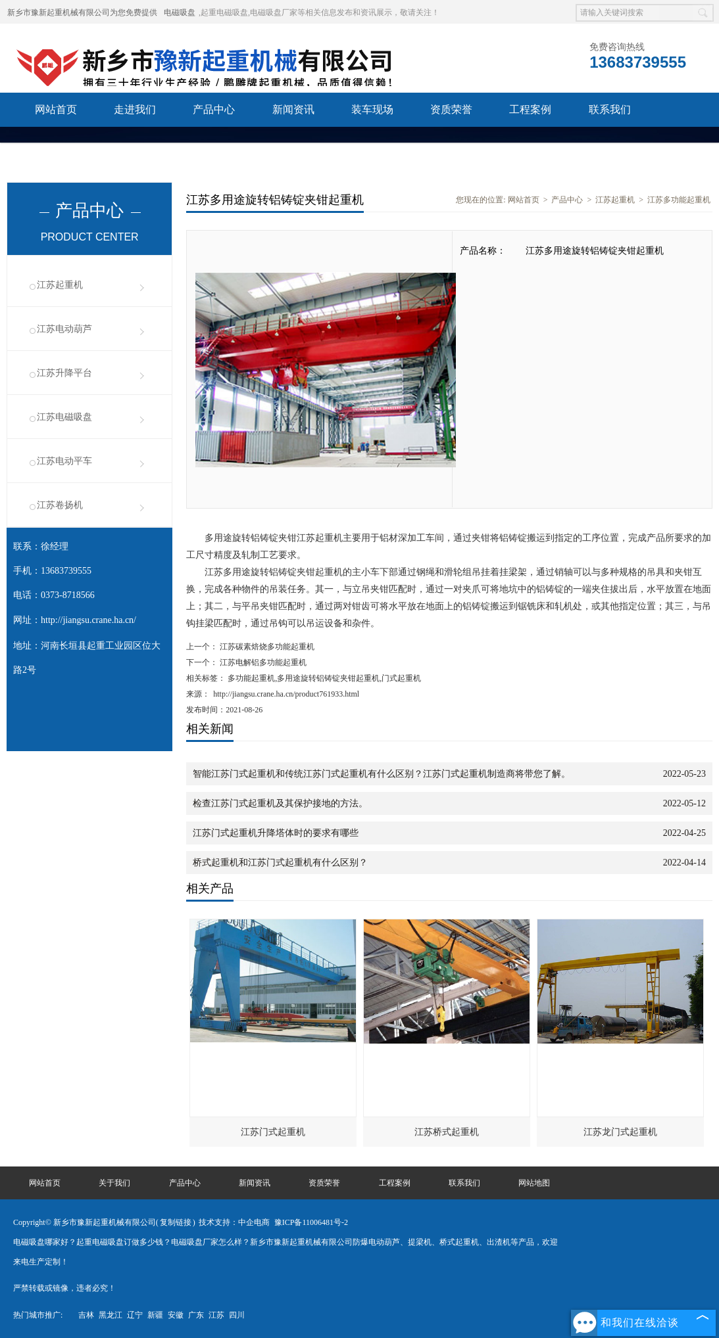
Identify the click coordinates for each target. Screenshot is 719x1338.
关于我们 (114, 1183)
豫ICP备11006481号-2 (311, 1222)
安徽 (176, 1315)
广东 (196, 1315)
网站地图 (534, 1183)
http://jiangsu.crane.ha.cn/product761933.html (286, 694)
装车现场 (372, 109)
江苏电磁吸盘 (64, 417)
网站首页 (56, 109)
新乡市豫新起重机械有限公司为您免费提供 (82, 12)
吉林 (86, 1315)
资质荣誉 (451, 109)
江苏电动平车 (64, 461)
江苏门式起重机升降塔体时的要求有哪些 (276, 833)
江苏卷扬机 (60, 505)
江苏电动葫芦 (64, 329)
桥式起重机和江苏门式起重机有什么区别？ (280, 862)
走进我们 (135, 109)
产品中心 (214, 109)
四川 (237, 1315)
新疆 (155, 1315)
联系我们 (610, 109)
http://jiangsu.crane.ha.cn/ (88, 620)
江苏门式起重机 (273, 1132)
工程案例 (530, 109)
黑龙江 (110, 1315)
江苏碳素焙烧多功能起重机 (266, 646)
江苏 (216, 1315)
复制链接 (175, 1222)
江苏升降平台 (64, 373)
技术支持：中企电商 (234, 1222)
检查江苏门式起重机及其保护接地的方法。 (280, 803)
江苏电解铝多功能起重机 (262, 662)
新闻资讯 (293, 109)
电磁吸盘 (179, 12)
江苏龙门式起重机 (620, 1132)
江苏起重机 (60, 285)
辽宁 (135, 1315)
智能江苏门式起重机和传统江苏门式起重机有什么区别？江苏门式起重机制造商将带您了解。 (381, 774)
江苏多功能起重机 (678, 199)
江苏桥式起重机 (446, 1132)
